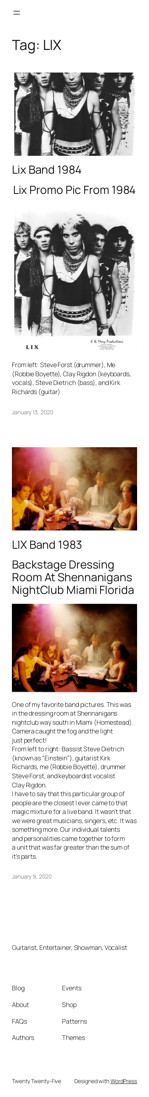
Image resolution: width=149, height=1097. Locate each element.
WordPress (123, 1081)
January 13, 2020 (32, 412)
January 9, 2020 (32, 876)
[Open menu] (16, 12)
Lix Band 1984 (47, 169)
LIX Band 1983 (47, 544)
